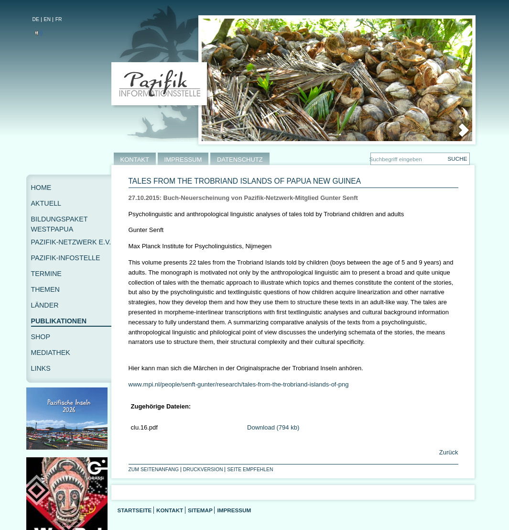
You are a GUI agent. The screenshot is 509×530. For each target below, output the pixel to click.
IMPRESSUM (183, 159)
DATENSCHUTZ (240, 159)
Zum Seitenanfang (154, 469)
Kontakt (169, 510)
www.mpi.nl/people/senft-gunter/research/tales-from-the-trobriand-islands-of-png (239, 384)
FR (58, 19)
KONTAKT (134, 159)
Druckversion (203, 469)
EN (47, 19)
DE (35, 19)
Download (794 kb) (273, 427)
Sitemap (200, 510)
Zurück (447, 452)
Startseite (135, 510)
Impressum (234, 510)
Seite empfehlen (250, 469)
